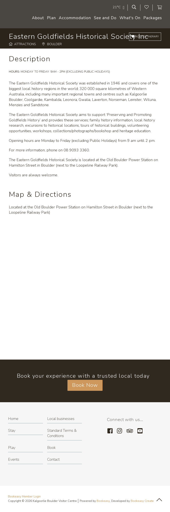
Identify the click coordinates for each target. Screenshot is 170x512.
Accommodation (75, 18)
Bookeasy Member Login (24, 496)
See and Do (105, 18)
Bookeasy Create (142, 501)
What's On (129, 18)
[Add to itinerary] (145, 37)
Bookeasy (103, 501)
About (38, 18)
